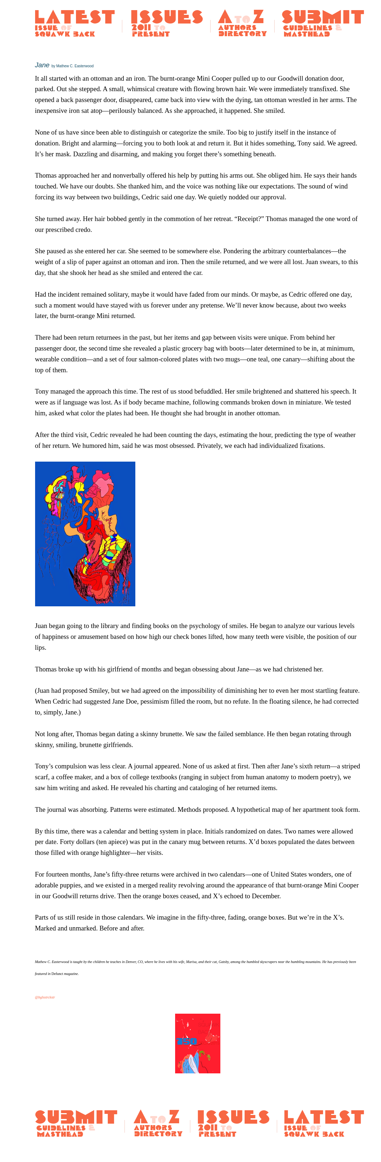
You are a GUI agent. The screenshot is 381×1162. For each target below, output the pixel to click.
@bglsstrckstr (45, 997)
